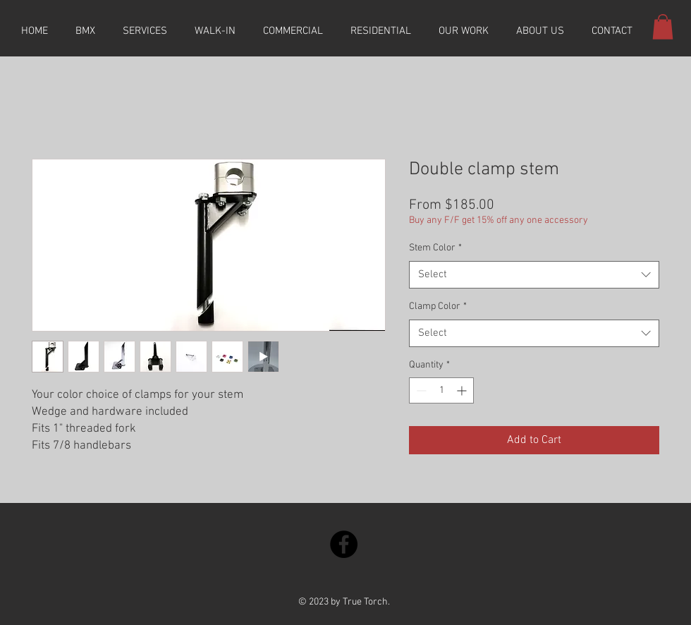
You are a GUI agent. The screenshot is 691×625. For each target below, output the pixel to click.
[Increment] (463, 390)
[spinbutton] (441, 390)
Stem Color (435, 248)
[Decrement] (420, 390)
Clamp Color (438, 306)
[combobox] (534, 275)
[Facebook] (343, 544)
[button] (662, 27)
